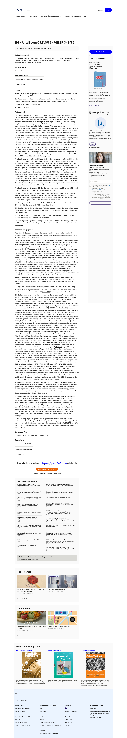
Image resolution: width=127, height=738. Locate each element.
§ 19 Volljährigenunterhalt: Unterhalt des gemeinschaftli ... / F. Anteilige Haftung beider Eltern (61, 548)
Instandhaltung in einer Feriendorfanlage (29, 512)
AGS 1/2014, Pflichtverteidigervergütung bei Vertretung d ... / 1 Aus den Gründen (29, 491)
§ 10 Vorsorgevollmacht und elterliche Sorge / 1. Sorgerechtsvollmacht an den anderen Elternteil (59, 491)
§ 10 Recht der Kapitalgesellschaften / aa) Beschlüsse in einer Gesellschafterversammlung (59, 485)
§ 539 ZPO (46, 292)
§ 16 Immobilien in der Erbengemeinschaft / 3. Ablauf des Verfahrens (61, 526)
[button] (28, 10)
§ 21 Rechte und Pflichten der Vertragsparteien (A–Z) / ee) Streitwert (28, 485)
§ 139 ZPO (64, 242)
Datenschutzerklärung (97, 190)
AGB (110, 185)
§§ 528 (61, 423)
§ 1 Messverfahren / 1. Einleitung (26, 545)
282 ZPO (68, 423)
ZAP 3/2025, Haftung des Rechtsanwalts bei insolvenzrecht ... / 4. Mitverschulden (29, 526)
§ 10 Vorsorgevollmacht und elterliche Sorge (58, 497)
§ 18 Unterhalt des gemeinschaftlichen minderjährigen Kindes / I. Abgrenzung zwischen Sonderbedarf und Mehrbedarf (60, 541)
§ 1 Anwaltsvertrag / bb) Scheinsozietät (28, 539)
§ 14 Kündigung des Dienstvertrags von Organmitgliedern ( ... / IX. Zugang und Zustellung (60, 519)
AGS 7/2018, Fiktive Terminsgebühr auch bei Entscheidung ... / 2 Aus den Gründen (29, 498)
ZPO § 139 (18, 70)
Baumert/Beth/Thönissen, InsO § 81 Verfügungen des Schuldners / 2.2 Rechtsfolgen (27, 505)
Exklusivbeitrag (53, 576)
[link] (17, 16)
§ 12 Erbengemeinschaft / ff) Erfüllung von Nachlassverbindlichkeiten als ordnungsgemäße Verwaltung (59, 504)
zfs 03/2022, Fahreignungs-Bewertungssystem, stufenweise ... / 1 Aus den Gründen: (29, 533)
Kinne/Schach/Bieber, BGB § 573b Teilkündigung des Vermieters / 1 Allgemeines (27, 519)
